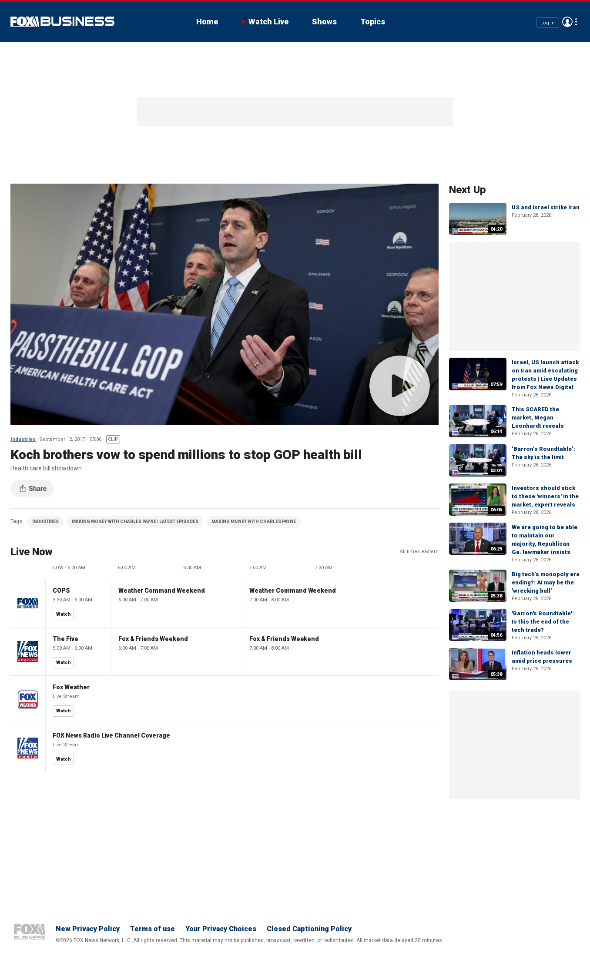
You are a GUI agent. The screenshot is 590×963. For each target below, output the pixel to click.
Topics (372, 21)
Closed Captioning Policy (309, 929)
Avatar (567, 22)
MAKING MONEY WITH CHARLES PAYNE (253, 521)
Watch (63, 614)
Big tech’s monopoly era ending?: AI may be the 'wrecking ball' (546, 582)
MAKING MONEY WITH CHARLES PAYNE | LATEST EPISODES (135, 521)
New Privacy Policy (88, 929)
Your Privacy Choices (220, 929)
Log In (547, 22)
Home (207, 21)
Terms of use (152, 929)
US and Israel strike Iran (546, 207)
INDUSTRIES (45, 521)
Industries (23, 439)
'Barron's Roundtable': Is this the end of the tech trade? (543, 621)
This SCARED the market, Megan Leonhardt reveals (538, 417)
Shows (324, 21)
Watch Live (268, 21)
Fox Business (62, 22)
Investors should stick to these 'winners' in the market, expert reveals (545, 496)
